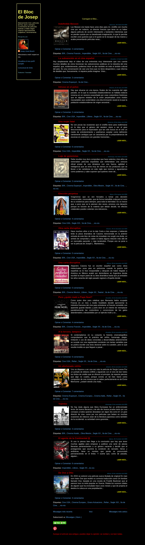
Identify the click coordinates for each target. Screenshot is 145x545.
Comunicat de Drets (25, 68)
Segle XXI (97, 53)
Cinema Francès (74, 53)
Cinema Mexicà (73, 292)
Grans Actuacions (95, 502)
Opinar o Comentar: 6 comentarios (69, 147)
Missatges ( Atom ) (74, 517)
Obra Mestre (98, 186)
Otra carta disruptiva (69, 228)
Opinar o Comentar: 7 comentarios (69, 391)
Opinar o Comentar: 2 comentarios (69, 49)
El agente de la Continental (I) (74, 438)
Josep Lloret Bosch (27, 51)
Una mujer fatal (66, 121)
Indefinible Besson (68, 24)
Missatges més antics (118, 512)
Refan (74, 361)
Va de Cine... (108, 53)
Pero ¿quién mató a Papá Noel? (75, 297)
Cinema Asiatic (73, 433)
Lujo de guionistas (68, 156)
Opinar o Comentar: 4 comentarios (69, 219)
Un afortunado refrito (69, 366)
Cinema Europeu (85, 396)
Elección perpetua (68, 193)
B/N (64, 53)
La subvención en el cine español (76, 58)
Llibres (90, 116)
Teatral (101, 292)
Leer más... (122, 43)
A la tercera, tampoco (69, 331)
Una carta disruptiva (69, 262)
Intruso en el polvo (68, 87)
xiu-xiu (117, 53)
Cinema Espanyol (69, 82)
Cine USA (71, 116)
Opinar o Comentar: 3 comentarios (69, 78)
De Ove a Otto (65, 473)
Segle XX (98, 116)
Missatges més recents (62, 512)
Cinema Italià (100, 396)
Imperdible (86, 53)
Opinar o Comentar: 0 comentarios (69, 253)
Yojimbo (62, 404)
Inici (90, 512)
